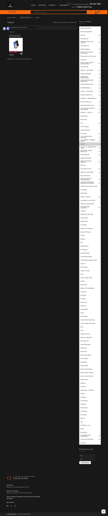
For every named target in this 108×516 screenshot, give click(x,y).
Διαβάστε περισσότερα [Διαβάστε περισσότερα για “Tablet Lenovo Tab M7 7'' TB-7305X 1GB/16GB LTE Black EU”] (21, 53)
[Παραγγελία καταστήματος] (23, 27)
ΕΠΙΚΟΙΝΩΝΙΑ (63, 5)
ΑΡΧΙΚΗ (33, 5)
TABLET (12, 32)
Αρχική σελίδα (11, 17)
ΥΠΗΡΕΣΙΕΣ (52, 5)
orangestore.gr (12, 514)
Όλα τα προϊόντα (26, 17)
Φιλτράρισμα (85, 462)
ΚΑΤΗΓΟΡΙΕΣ (42, 5)
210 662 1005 (95, 4)
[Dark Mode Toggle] (103, 511)
